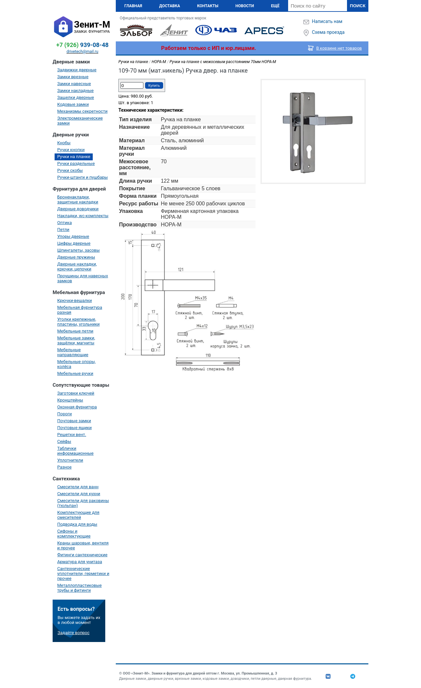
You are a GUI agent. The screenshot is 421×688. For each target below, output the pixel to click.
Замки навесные (74, 83)
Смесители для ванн (77, 486)
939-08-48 (82, 44)
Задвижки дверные (76, 69)
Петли (63, 229)
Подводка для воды (77, 524)
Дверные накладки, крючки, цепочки (77, 266)
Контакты (207, 6)
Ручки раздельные (76, 163)
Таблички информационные (75, 451)
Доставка (169, 6)
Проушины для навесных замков (82, 278)
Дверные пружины (76, 257)
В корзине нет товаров (339, 48)
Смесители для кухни (78, 493)
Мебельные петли (75, 331)
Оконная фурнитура (77, 406)
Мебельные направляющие (72, 352)
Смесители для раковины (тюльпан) (83, 503)
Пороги (64, 413)
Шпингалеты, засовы (78, 250)
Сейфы (64, 441)
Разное (64, 467)
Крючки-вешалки (74, 300)
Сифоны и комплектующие (73, 534)
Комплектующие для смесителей (78, 515)
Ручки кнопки (71, 149)
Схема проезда (328, 32)
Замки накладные (75, 90)
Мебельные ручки (75, 373)
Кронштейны (70, 400)
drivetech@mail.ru (82, 51)
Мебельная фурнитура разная (79, 310)
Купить (154, 85)
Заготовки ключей (75, 393)
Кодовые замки (73, 104)
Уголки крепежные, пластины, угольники (78, 322)
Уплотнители (70, 460)
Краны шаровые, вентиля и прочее (83, 545)
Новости (244, 6)
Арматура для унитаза (79, 561)
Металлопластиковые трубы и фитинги (79, 588)
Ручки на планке (73, 156)
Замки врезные (72, 76)
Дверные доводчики (78, 208)
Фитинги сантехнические (82, 554)
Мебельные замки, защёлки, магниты (76, 340)
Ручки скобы (70, 170)
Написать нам (327, 21)
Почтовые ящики (74, 427)
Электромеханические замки (80, 121)
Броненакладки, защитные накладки (77, 199)
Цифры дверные (73, 243)
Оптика (64, 222)
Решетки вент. (71, 434)
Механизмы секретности (82, 111)
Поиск (357, 5)
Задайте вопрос (73, 632)
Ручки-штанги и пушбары (82, 177)
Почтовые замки (74, 420)
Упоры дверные (73, 236)
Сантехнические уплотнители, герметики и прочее (83, 573)
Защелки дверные (75, 97)
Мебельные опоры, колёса (76, 364)
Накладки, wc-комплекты (83, 215)
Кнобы (63, 142)
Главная (133, 6)
